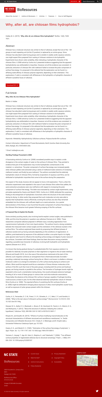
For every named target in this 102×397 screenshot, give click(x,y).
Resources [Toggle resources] (74, 1)
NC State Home (11, 1)
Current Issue (35, 354)
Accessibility (58, 362)
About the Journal (12, 16)
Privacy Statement (60, 354)
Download (12, 85)
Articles (42, 16)
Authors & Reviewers (28, 16)
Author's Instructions (37, 362)
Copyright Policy (59, 358)
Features (51, 16)
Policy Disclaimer (36, 366)
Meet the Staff (35, 358)
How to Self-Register (65, 16)
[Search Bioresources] (88, 1)
